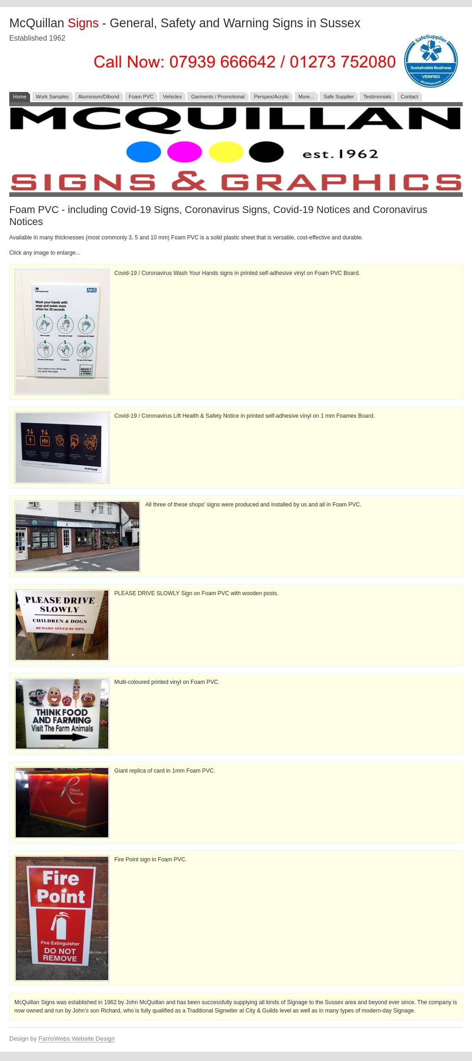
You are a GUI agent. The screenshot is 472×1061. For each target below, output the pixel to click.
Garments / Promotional (218, 96)
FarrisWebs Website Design (76, 1038)
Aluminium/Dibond (98, 96)
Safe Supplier (338, 96)
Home (19, 96)
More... (306, 96)
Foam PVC (141, 96)
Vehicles (172, 96)
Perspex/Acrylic (271, 96)
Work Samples (52, 96)
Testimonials (377, 96)
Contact (409, 96)
